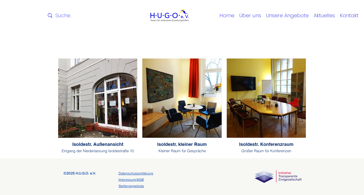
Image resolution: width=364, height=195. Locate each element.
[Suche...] (64, 15)
